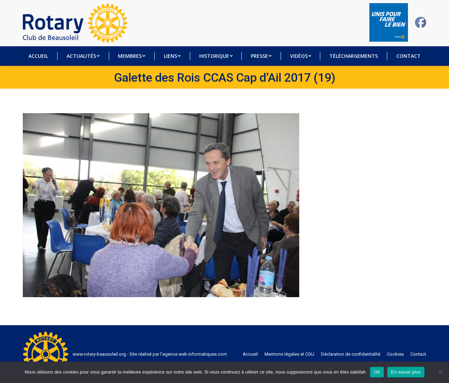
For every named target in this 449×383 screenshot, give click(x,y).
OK (377, 372)
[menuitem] (38, 56)
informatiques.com (207, 354)
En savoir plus (406, 372)
